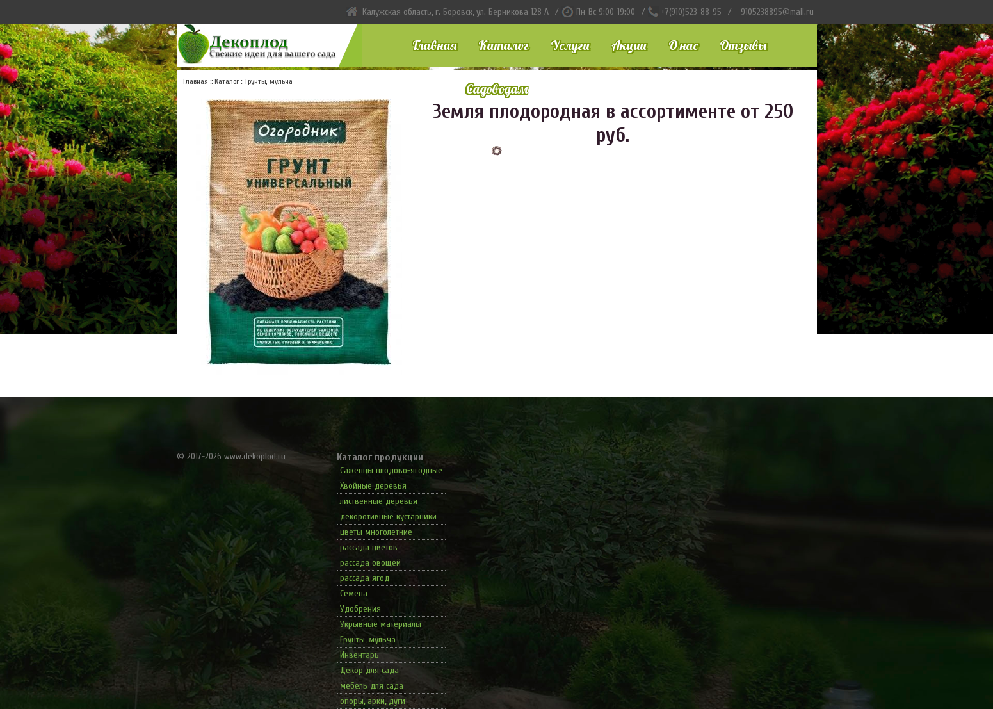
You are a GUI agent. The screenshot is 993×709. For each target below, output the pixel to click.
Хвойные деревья (373, 485)
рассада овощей (370, 562)
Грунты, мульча (368, 639)
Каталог (503, 45)
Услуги (570, 45)
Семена (353, 593)
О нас (683, 45)
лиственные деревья (378, 501)
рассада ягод (364, 578)
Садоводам (497, 89)
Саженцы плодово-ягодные (391, 470)
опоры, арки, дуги (372, 701)
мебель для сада (371, 685)
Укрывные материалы (380, 624)
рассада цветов (369, 547)
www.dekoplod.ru (255, 456)
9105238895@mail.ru (777, 11)
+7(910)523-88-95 (691, 11)
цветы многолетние (376, 531)
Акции (629, 45)
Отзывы (743, 45)
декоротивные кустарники (388, 516)
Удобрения (360, 608)
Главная (434, 45)
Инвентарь (359, 654)
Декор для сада (369, 670)
